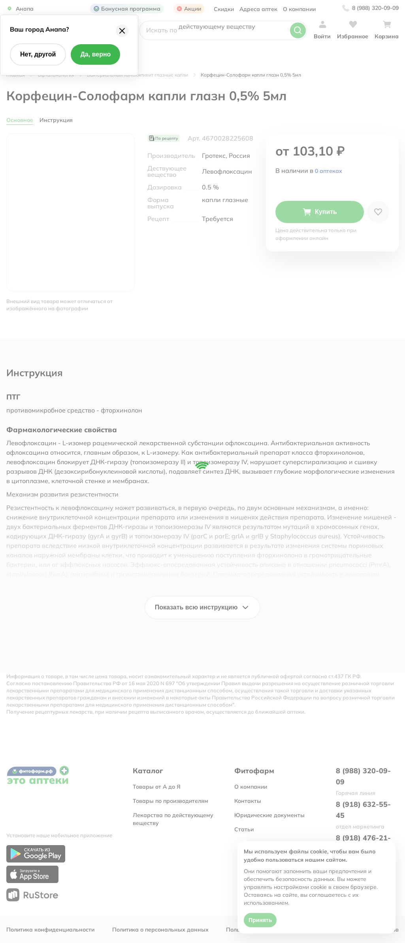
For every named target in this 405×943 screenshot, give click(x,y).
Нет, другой (38, 54)
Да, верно (95, 54)
